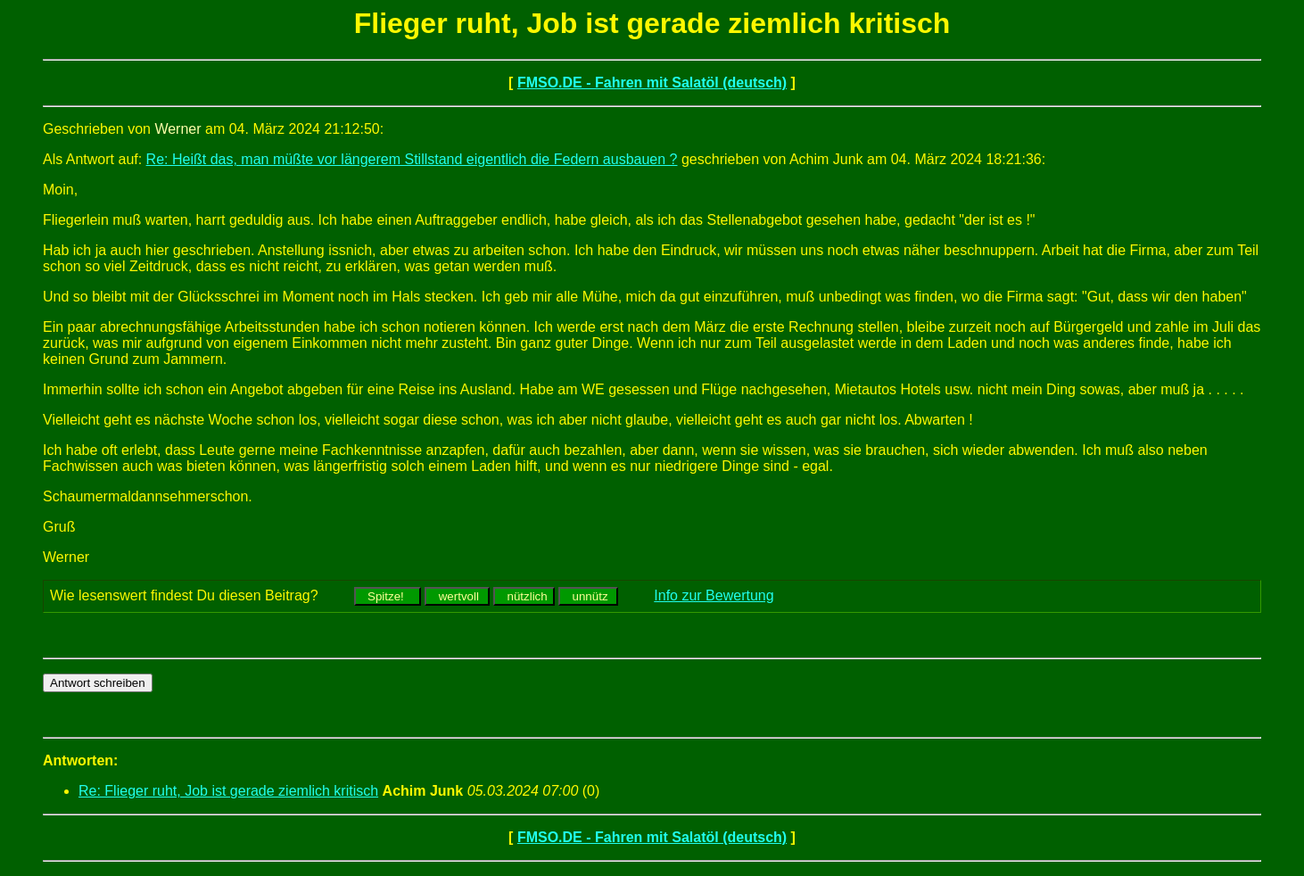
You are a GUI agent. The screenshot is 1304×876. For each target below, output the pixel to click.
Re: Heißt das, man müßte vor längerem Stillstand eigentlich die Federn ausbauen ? (412, 159)
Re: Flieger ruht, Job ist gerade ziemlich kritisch (228, 790)
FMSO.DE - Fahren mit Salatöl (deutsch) (652, 82)
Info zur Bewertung (713, 595)
